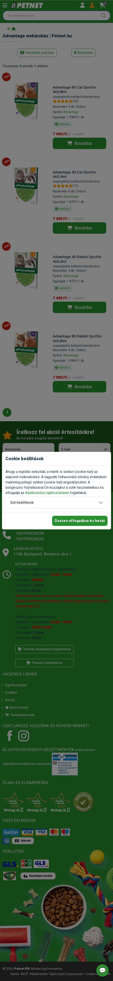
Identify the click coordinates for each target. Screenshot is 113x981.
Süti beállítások (22, 502)
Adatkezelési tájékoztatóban (47, 493)
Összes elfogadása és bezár (80, 521)
